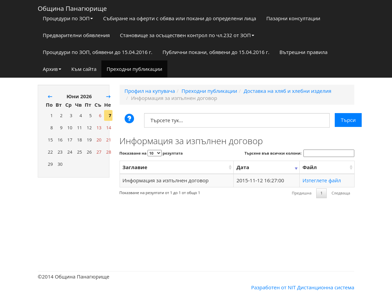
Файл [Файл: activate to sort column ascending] (309, 167)
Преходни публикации (134, 68)
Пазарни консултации (293, 18)
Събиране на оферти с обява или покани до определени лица (179, 18)
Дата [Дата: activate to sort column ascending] (242, 167)
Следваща (340, 192)
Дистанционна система (325, 287)
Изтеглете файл (321, 180)
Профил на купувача (150, 90)
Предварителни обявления (76, 35)
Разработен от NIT (273, 287)
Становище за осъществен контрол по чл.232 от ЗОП (187, 35)
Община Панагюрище (72, 7)
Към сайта (84, 68)
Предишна (302, 192)
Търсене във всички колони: (299, 153)
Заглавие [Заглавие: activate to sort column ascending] (135, 167)
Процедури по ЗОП (68, 18)
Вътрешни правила (304, 52)
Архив (52, 68)
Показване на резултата (151, 153)
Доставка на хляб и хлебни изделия (287, 90)
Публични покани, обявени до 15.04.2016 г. (216, 52)
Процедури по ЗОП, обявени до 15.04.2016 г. (98, 52)
